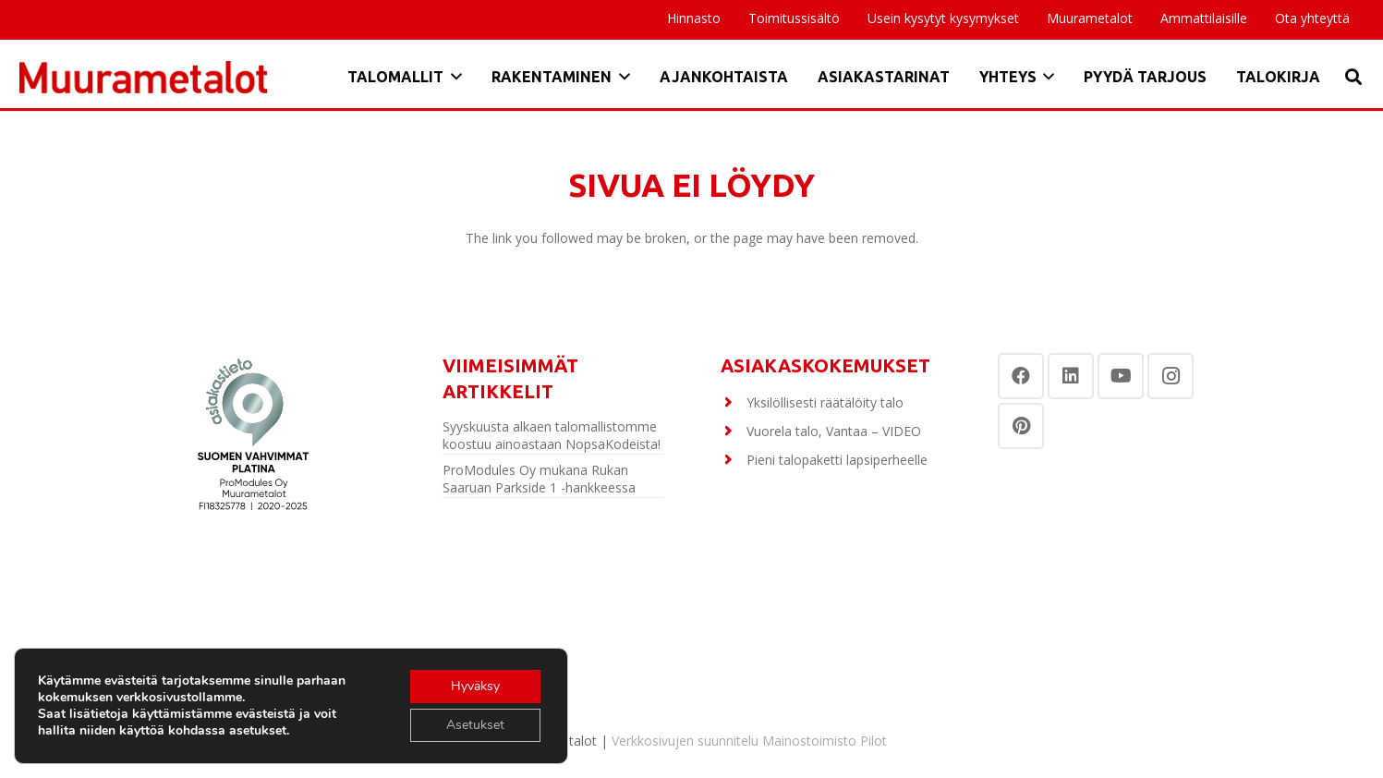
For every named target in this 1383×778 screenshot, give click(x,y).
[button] (452, 77)
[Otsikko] (143, 77)
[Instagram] (1170, 376)
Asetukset (475, 725)
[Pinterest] (1021, 426)
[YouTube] (1121, 376)
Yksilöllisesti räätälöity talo (825, 402)
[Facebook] (1021, 376)
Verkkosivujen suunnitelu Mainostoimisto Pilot (749, 740)
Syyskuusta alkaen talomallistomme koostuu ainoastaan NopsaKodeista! (552, 436)
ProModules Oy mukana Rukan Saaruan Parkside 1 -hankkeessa (539, 479)
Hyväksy (475, 686)
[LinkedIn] (1071, 376)
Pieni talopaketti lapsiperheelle (837, 459)
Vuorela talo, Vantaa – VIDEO (833, 431)
